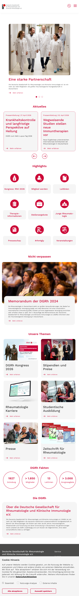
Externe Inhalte (50, 583)
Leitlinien (64, 189)
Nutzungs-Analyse (28, 583)
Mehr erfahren (18, 93)
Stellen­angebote (39, 215)
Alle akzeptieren (15, 591)
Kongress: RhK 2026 (14, 189)
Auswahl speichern (43, 591)
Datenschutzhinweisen (26, 577)
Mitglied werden (39, 189)
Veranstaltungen (64, 240)
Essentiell (9, 583)
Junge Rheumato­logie (64, 214)
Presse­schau (14, 240)
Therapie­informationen (14, 214)
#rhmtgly (39, 240)
